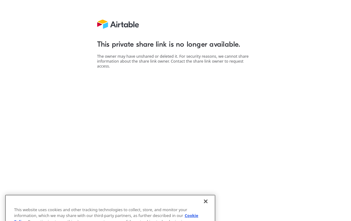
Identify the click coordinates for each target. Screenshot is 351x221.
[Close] (205, 204)
